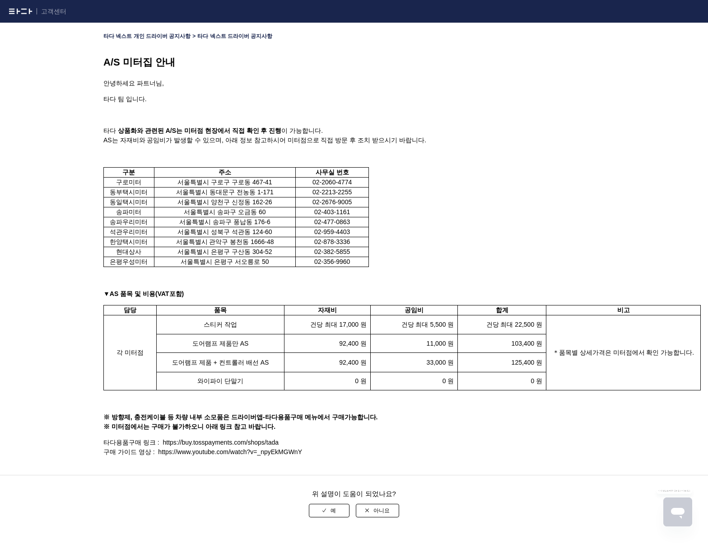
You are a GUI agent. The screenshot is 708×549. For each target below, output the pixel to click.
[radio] (329, 510)
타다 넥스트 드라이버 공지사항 (234, 36)
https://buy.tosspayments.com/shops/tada (221, 442)
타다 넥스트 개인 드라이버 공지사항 (147, 36)
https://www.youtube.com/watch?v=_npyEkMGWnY (230, 451)
